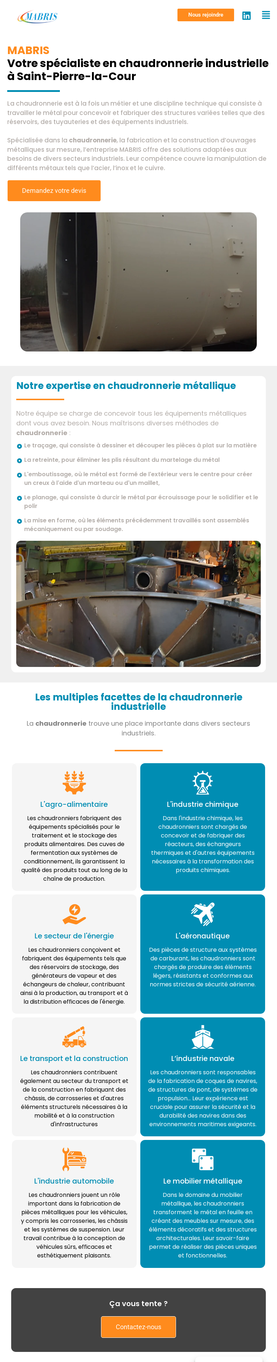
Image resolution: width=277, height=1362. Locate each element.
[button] (205, 15)
